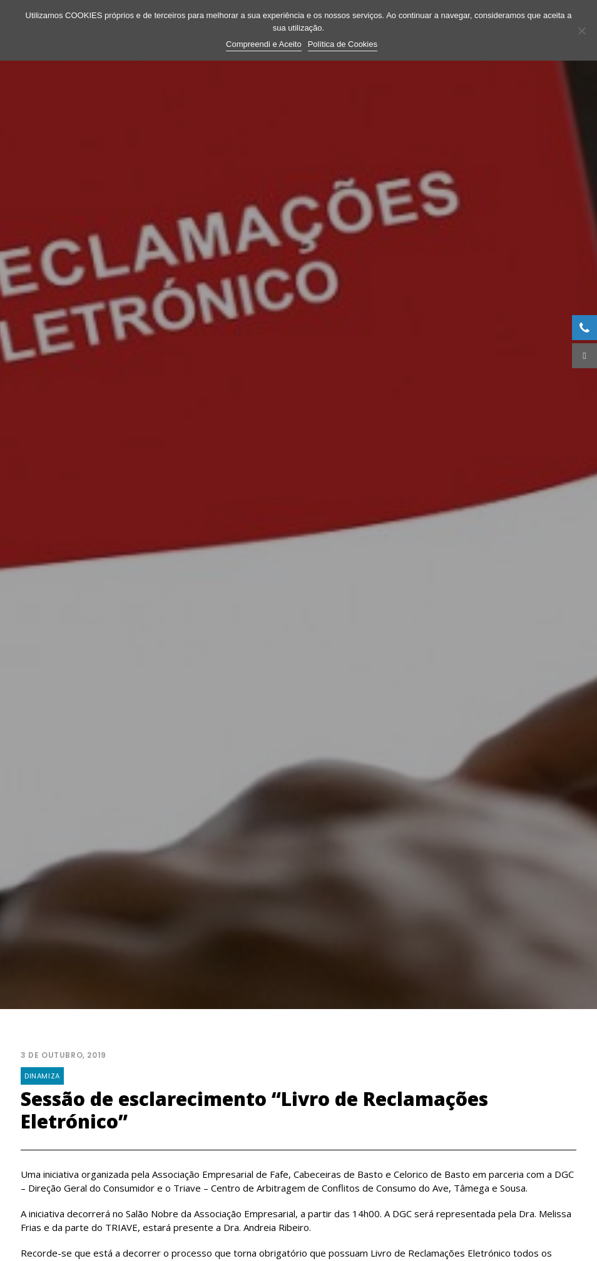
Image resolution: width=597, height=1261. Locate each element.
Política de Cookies (342, 44)
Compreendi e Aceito (264, 44)
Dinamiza (42, 1065)
